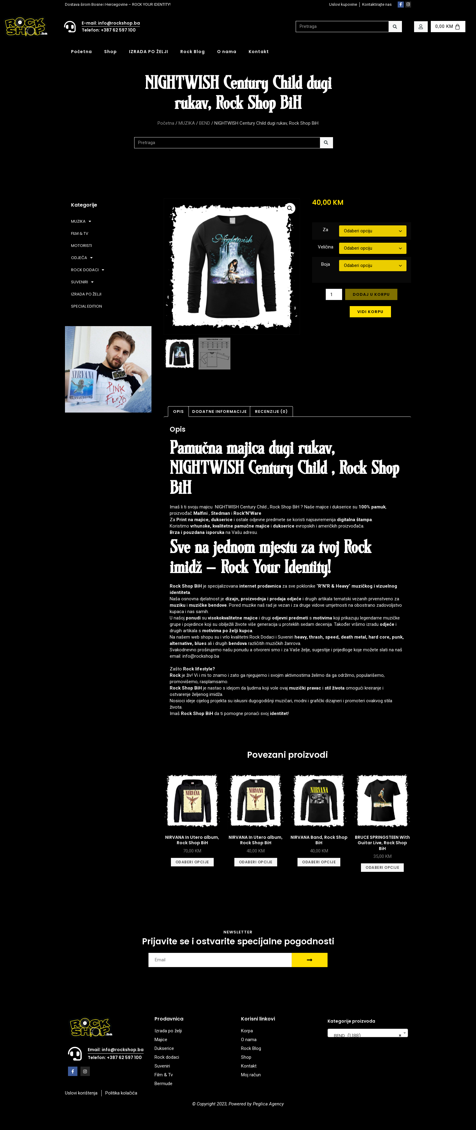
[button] (289, 208)
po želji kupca (237, 630)
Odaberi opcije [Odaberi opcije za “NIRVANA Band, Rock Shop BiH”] (319, 862)
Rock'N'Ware (247, 513)
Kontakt (259, 52)
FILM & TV (79, 233)
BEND (204, 123)
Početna (81, 52)
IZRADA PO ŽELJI (148, 52)
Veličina (325, 247)
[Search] (395, 26)
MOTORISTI (81, 245)
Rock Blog (192, 52)
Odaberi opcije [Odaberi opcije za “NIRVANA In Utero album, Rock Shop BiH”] (192, 862)
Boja (325, 264)
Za (325, 229)
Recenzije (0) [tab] (271, 411)
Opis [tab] (178, 411)
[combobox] (368, 1033)
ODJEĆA (82, 258)
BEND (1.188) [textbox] (366, 1035)
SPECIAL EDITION (86, 306)
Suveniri (285, 637)
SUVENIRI (82, 282)
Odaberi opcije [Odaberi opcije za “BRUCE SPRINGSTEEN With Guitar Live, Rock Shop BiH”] (382, 867)
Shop (110, 52)
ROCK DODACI (87, 270)
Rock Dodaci (262, 637)
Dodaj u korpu (371, 294)
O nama (226, 52)
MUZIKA (186, 123)
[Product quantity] (334, 294)
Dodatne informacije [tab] (219, 411)
